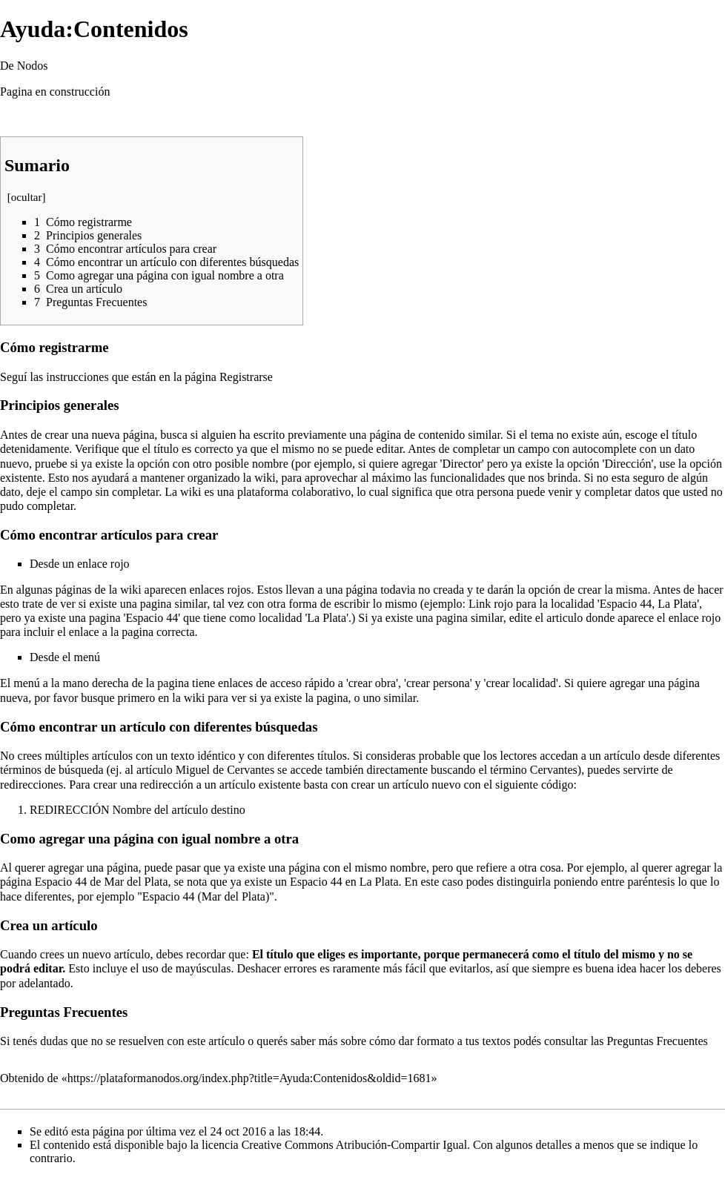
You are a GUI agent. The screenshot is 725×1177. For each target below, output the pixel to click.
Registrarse (246, 377)
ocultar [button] (26, 197)
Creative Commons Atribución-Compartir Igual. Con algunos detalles (407, 1144)
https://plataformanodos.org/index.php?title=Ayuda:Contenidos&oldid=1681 (249, 1078)
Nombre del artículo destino (179, 809)
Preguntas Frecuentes (656, 1041)
